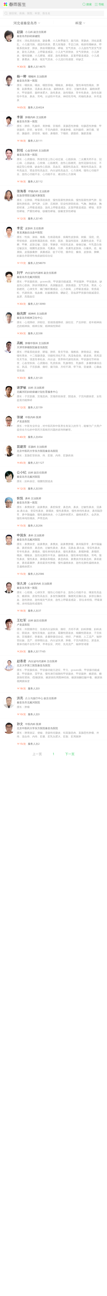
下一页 (77, 1287)
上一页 (30, 1287)
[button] (80, 6)
